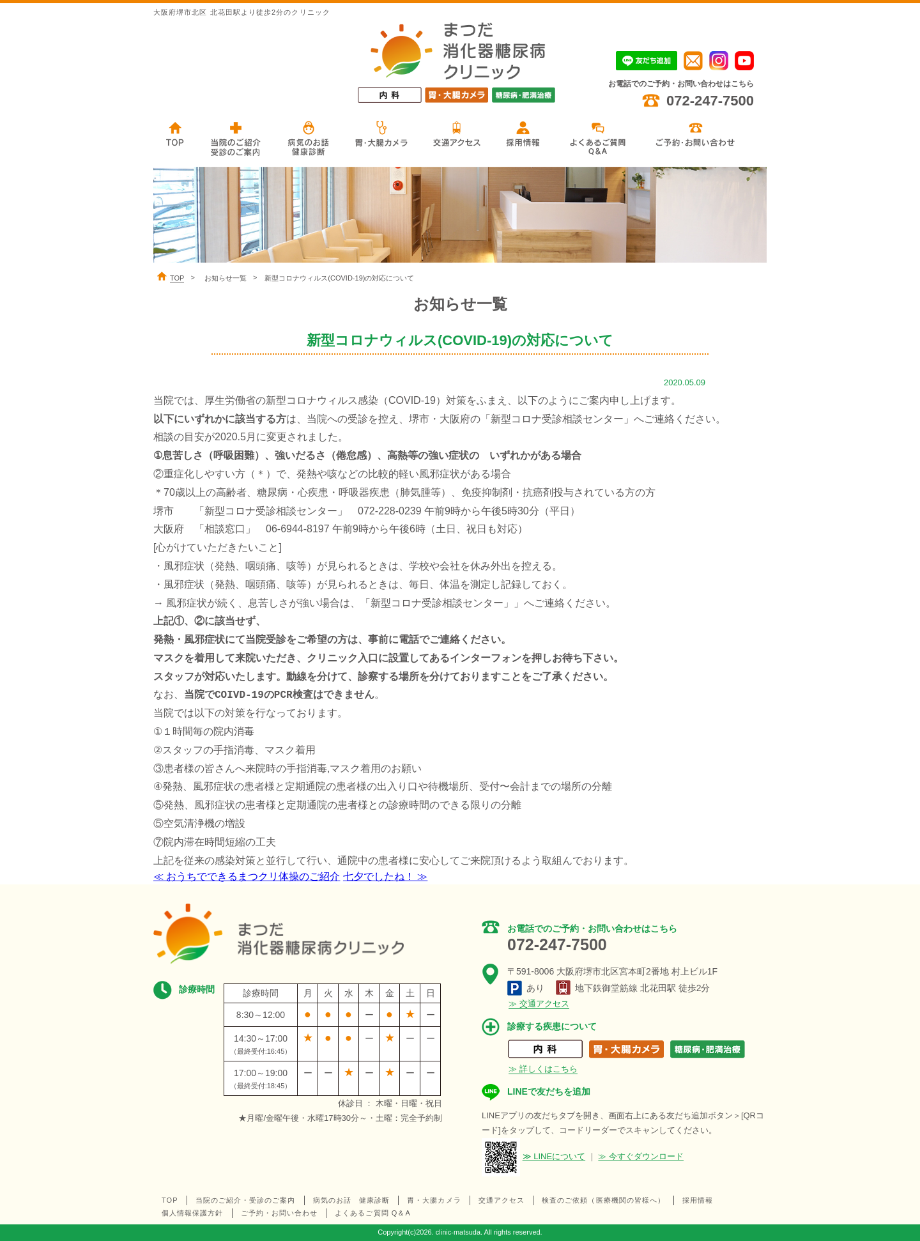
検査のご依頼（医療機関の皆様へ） (603, 1200)
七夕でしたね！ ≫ (385, 876)
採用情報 (697, 1200)
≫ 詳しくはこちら (543, 1069)
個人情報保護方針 (193, 1213)
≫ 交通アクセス (539, 1003)
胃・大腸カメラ (434, 1200)
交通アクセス (502, 1200)
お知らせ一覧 (225, 278)
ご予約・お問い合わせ (279, 1213)
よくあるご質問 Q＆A (373, 1213)
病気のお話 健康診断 (351, 1200)
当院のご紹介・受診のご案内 (245, 1200)
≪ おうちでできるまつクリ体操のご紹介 (246, 876)
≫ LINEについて (554, 1156)
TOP (170, 1200)
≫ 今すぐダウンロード (641, 1156)
